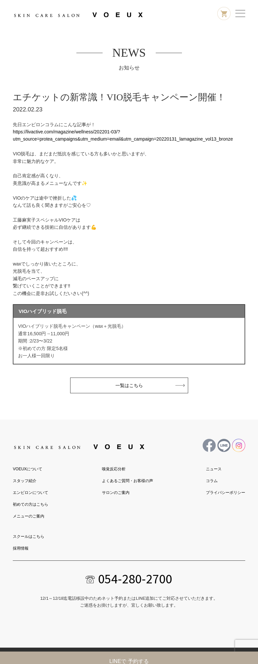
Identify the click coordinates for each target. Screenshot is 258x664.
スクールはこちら (28, 536)
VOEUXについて (27, 469)
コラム (212, 480)
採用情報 (21, 548)
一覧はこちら (129, 385)
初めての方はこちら (30, 504)
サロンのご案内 (115, 492)
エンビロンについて (30, 492)
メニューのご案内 (28, 516)
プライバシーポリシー (225, 492)
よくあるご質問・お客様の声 (127, 480)
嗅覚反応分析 (114, 469)
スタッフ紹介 (24, 480)
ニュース (214, 469)
